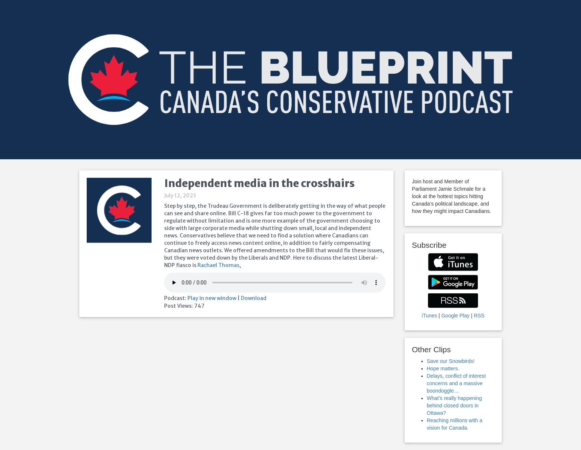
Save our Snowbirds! (451, 361)
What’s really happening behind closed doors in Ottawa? (454, 405)
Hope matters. (443, 368)
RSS (479, 316)
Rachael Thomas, (219, 265)
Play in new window (211, 298)
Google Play (455, 316)
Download (253, 298)
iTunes (429, 316)
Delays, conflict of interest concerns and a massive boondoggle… (456, 383)
